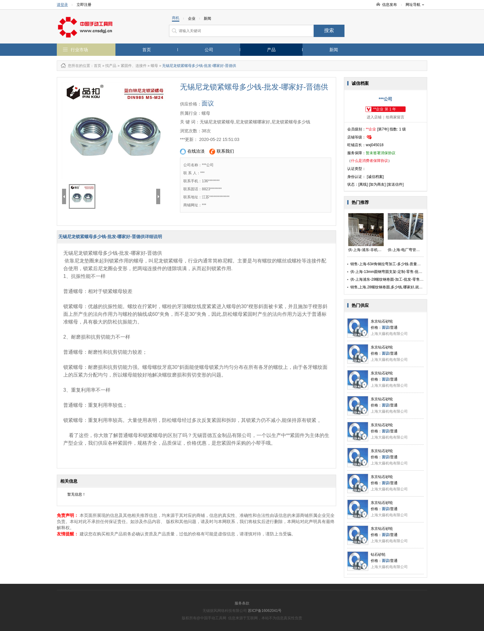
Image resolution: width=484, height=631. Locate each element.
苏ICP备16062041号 (265, 610)
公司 (209, 49)
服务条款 (242, 603)
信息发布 (389, 4)
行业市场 (79, 49)
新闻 (333, 49)
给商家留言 (395, 117)
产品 (271, 49)
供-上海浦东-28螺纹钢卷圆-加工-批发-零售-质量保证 (393, 279)
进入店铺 (374, 117)
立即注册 (84, 4)
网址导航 (415, 4)
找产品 (110, 66)
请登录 (62, 4)
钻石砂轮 (378, 554)
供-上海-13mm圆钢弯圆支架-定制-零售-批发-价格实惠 (394, 272)
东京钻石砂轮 (382, 321)
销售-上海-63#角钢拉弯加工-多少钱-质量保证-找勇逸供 (395, 264)
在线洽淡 (192, 152)
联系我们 (221, 152)
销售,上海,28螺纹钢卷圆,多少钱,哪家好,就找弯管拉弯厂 (395, 287)
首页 (146, 49)
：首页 (95, 66)
